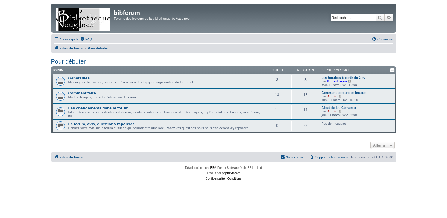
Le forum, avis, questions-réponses (101, 124)
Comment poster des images (344, 92)
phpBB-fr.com (231, 173)
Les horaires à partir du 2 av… (345, 77)
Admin (332, 96)
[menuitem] (86, 39)
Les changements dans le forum (98, 108)
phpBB (209, 167)
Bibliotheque (337, 81)
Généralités (79, 78)
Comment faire (82, 93)
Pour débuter (68, 61)
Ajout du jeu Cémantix (339, 107)
